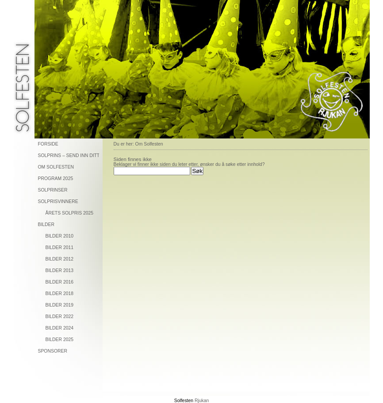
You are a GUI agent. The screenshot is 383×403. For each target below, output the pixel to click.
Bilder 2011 (60, 247)
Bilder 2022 (60, 316)
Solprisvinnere (58, 201)
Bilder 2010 (60, 236)
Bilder (46, 224)
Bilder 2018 (60, 293)
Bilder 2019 (60, 305)
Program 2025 (55, 178)
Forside (48, 144)
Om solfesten (56, 167)
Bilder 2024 (60, 328)
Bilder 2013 (60, 270)
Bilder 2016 (60, 282)
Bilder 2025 (60, 339)
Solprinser (53, 190)
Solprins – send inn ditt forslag (68, 155)
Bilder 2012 (60, 259)
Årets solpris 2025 (70, 213)
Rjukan (202, 400)
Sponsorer (52, 351)
